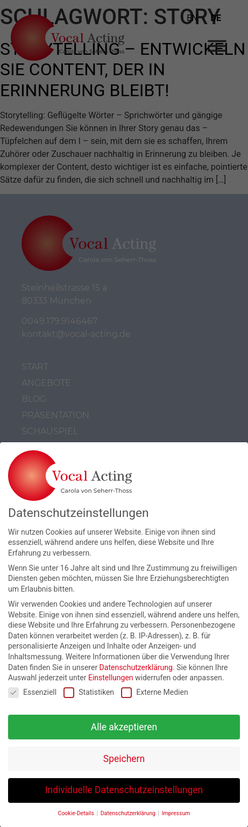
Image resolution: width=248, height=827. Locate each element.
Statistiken (88, 688)
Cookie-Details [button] (77, 809)
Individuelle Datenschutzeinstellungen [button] (124, 786)
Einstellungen (110, 674)
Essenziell (32, 688)
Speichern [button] (124, 754)
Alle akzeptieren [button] (124, 722)
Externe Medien (154, 688)
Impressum (176, 809)
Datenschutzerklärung (136, 663)
